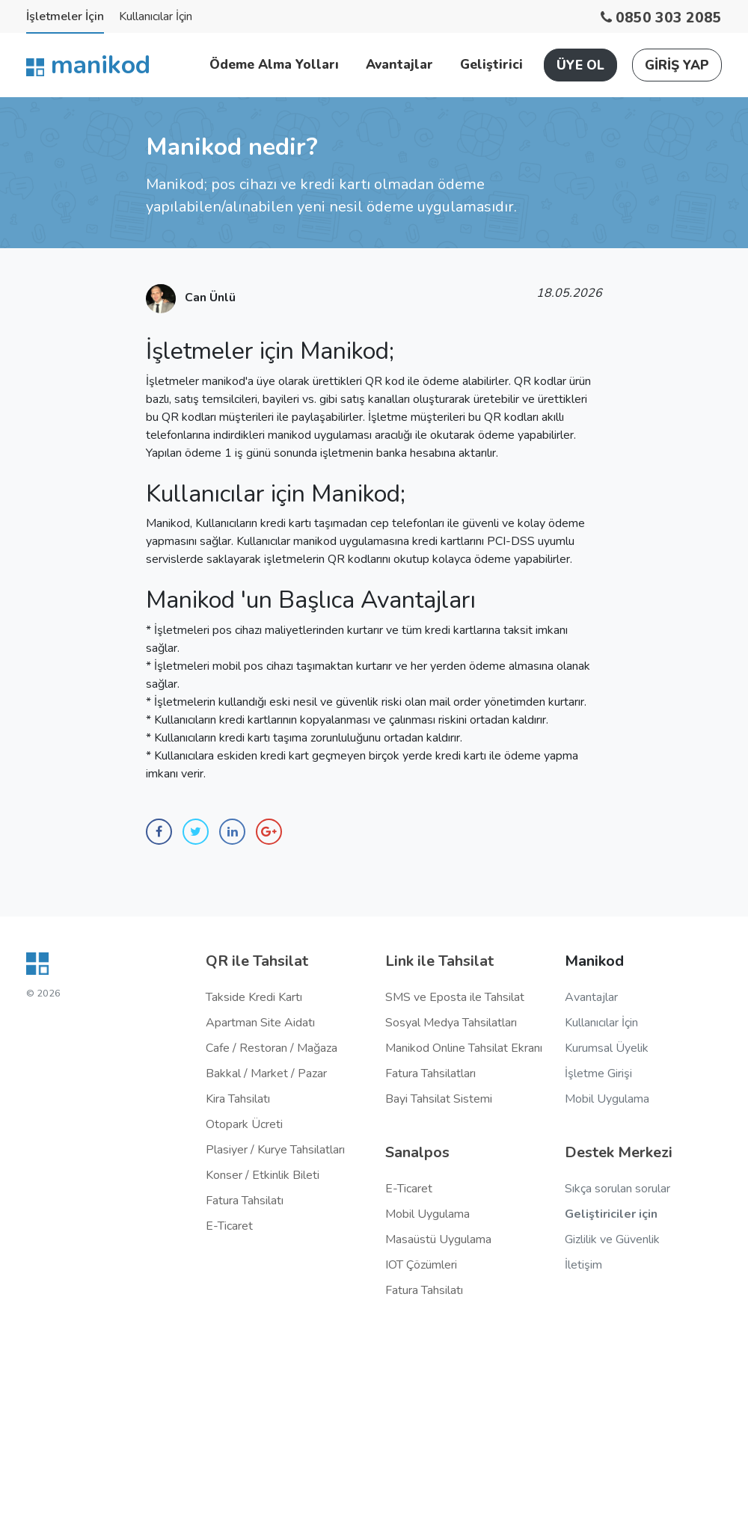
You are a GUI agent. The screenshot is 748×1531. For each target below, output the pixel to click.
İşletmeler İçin (65, 16)
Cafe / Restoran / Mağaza (271, 1048)
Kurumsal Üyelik (607, 1048)
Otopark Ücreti (244, 1124)
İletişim (583, 1265)
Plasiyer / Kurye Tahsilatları (275, 1150)
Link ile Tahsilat (439, 961)
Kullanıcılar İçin (155, 16)
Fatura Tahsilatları (430, 1073)
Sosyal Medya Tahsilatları (451, 1022)
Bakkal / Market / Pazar (266, 1073)
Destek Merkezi (618, 1152)
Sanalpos (417, 1152)
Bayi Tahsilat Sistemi (438, 1099)
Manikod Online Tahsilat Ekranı (463, 1048)
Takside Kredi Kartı (254, 997)
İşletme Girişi (598, 1073)
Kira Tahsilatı (238, 1099)
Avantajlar (399, 64)
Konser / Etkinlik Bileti (262, 1175)
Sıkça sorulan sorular (617, 1188)
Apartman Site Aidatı (260, 1022)
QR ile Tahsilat (257, 961)
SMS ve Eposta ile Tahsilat (454, 997)
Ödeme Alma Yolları (274, 64)
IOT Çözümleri (421, 1265)
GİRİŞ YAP (677, 65)
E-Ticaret (229, 1226)
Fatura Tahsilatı (244, 1200)
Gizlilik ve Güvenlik (612, 1239)
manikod (88, 65)
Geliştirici (491, 64)
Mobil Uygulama (427, 1214)
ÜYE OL (580, 65)
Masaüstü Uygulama (438, 1239)
